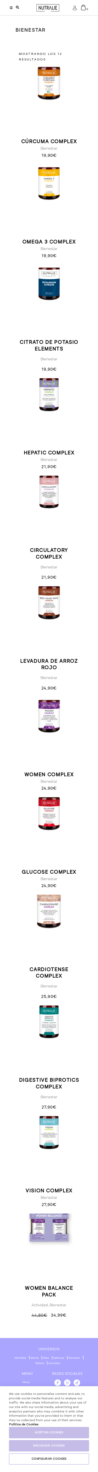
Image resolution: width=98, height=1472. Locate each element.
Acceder (74, 9)
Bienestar (49, 148)
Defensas (58, 1358)
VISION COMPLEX (49, 1190)
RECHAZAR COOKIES (49, 1445)
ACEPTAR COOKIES (49, 1432)
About (26, 1382)
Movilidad (20, 1358)
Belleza (39, 1363)
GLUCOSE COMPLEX (49, 872)
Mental (34, 1358)
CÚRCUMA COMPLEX (49, 141)
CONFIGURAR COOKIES (49, 1459)
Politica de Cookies (23, 1424)
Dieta (46, 1358)
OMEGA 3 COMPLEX (49, 241)
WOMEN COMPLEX (49, 774)
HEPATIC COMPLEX (49, 452)
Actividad (40, 1305)
